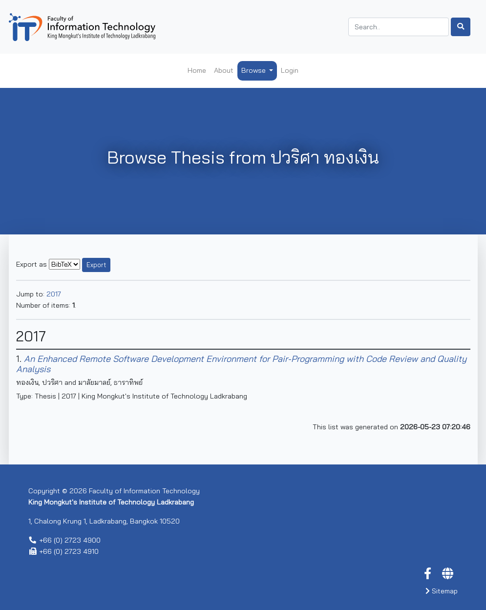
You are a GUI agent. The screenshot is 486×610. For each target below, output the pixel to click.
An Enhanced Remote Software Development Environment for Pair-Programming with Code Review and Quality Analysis (241, 364)
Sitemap (441, 591)
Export (96, 265)
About (223, 70)
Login (289, 70)
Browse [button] (254, 70)
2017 (53, 294)
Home (197, 70)
